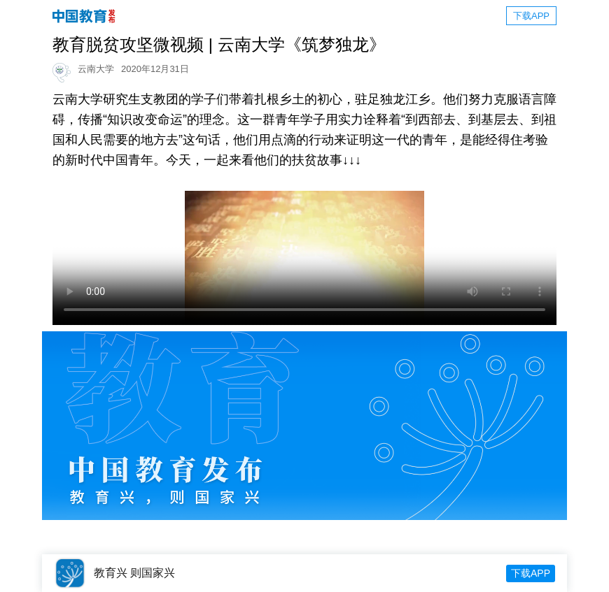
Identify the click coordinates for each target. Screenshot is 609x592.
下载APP (531, 15)
